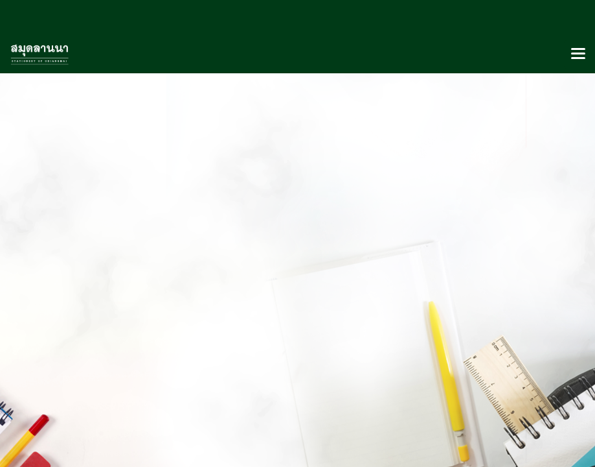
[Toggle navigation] (578, 54)
